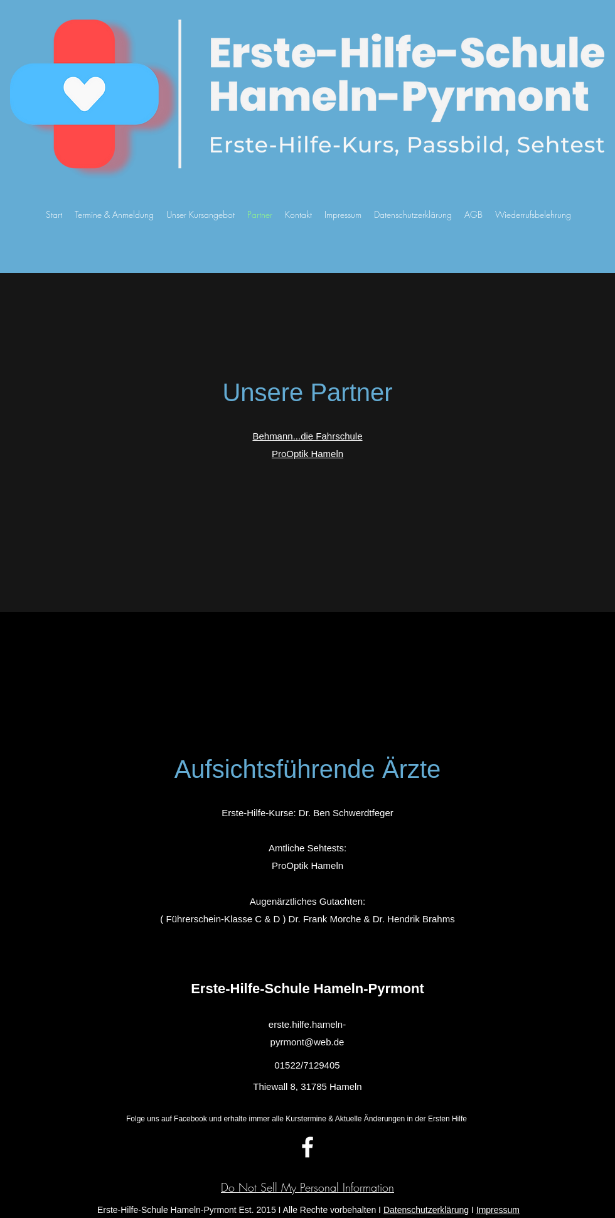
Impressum (498, 1210)
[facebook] (307, 1147)
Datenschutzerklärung (426, 1210)
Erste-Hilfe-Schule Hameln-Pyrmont (307, 988)
